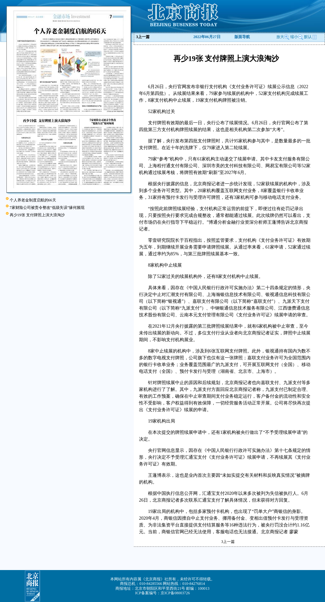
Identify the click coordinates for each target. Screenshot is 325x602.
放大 (282, 37)
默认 (310, 37)
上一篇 (143, 37)
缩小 (294, 37)
